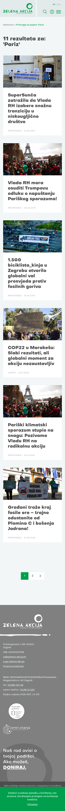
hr (54, 4)
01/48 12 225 (27, 690)
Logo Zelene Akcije (13, 662)
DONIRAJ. (14, 768)
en (59, 4)
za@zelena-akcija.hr (14, 657)
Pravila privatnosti (13, 666)
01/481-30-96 (15, 685)
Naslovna (8, 25)
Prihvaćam (32, 804)
